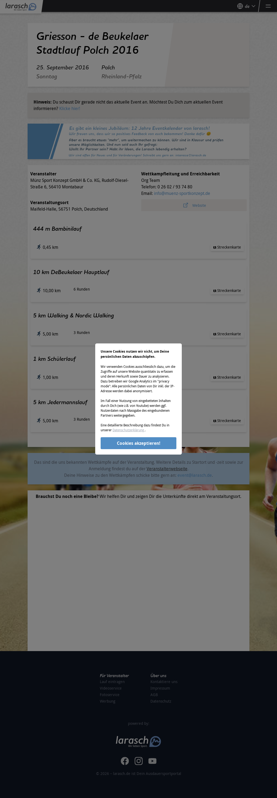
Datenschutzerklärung (129, 430)
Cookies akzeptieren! (138, 443)
